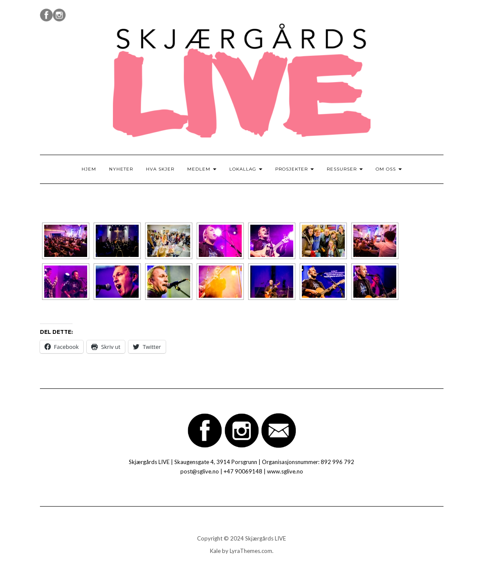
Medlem (201, 169)
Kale (215, 550)
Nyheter (121, 169)
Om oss (389, 169)
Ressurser (345, 169)
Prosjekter (294, 169)
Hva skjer (160, 169)
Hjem (89, 169)
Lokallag (245, 169)
